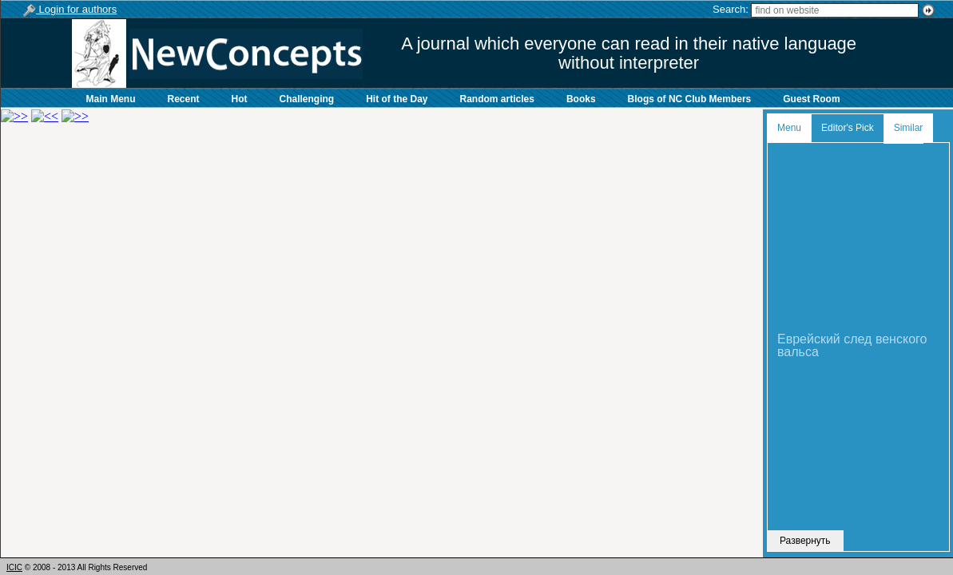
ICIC (14, 567)
